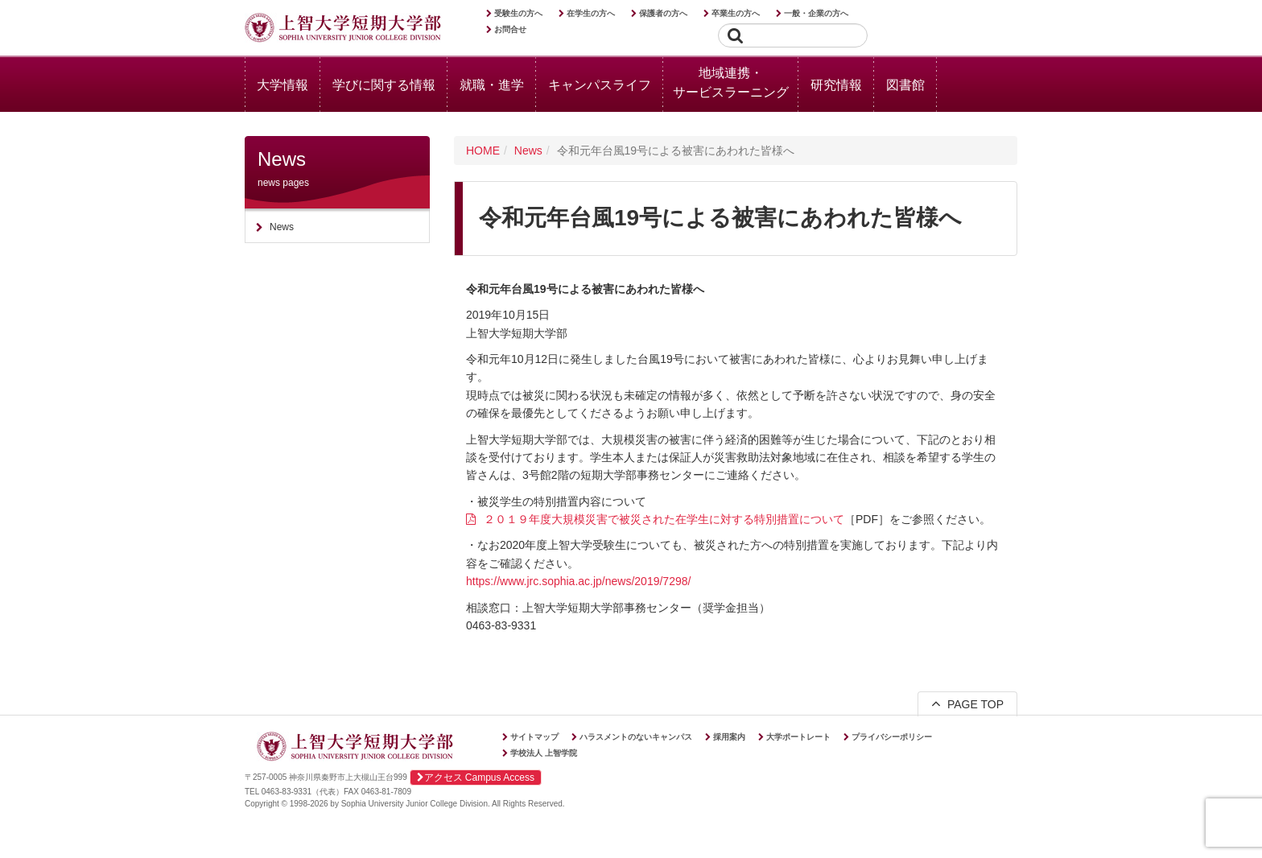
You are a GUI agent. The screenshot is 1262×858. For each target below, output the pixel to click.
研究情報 (836, 85)
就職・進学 (492, 85)
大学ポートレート (798, 736)
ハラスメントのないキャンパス (635, 736)
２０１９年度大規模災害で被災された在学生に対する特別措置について (664, 519)
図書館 (905, 85)
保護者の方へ (663, 13)
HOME (483, 150)
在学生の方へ (591, 13)
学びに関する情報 (383, 85)
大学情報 (282, 85)
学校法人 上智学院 (543, 753)
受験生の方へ (518, 13)
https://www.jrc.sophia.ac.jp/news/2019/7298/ (578, 581)
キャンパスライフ (599, 85)
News (528, 150)
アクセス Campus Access (475, 777)
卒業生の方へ (735, 13)
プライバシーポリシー (892, 736)
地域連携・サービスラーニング (731, 82)
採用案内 (729, 736)
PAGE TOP (967, 703)
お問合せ (510, 29)
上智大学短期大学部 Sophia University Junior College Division (343, 29)
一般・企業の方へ (816, 13)
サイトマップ (534, 736)
